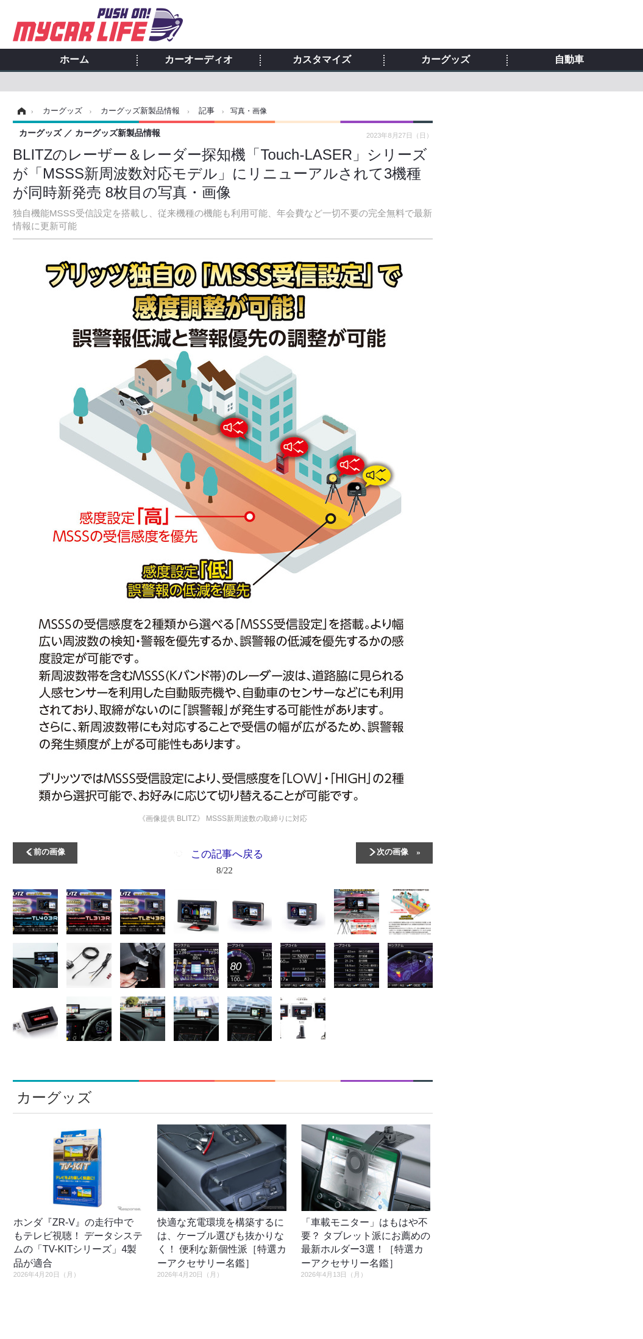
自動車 (569, 60)
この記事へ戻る (227, 864)
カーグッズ (445, 60)
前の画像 (49, 851)
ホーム (74, 60)
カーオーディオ (199, 60)
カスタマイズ (322, 60)
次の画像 (392, 851)
